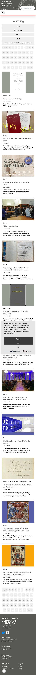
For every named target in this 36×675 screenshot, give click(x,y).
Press (18, 39)
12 (12, 52)
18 (4, 57)
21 (16, 57)
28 (12, 63)
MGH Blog (4, 666)
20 (12, 57)
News (18, 26)
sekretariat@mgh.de (7, 641)
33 (32, 63)
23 (24, 57)
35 (8, 68)
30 (20, 63)
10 (4, 52)
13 (16, 52)
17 (32, 52)
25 (32, 57)
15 (24, 52)
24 (28, 57)
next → (30, 68)
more (18, 347)
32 (28, 63)
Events (18, 34)
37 (16, 68)
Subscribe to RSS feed (8, 668)
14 (20, 52)
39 (24, 68)
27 (8, 63)
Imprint (20, 666)
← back (4, 47)
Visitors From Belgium (10, 226)
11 (8, 52)
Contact (4, 670)
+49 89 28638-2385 (11, 639)
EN (13, 8)
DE (17, 8)
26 (4, 63)
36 (12, 68)
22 (20, 57)
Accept (18, 339)
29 (16, 63)
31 (24, 63)
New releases (18, 30)
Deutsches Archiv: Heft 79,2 (12, 99)
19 (8, 57)
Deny (18, 343)
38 (20, 68)
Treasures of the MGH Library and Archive (18, 43)
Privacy (20, 668)
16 (28, 52)
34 (5, 68)
